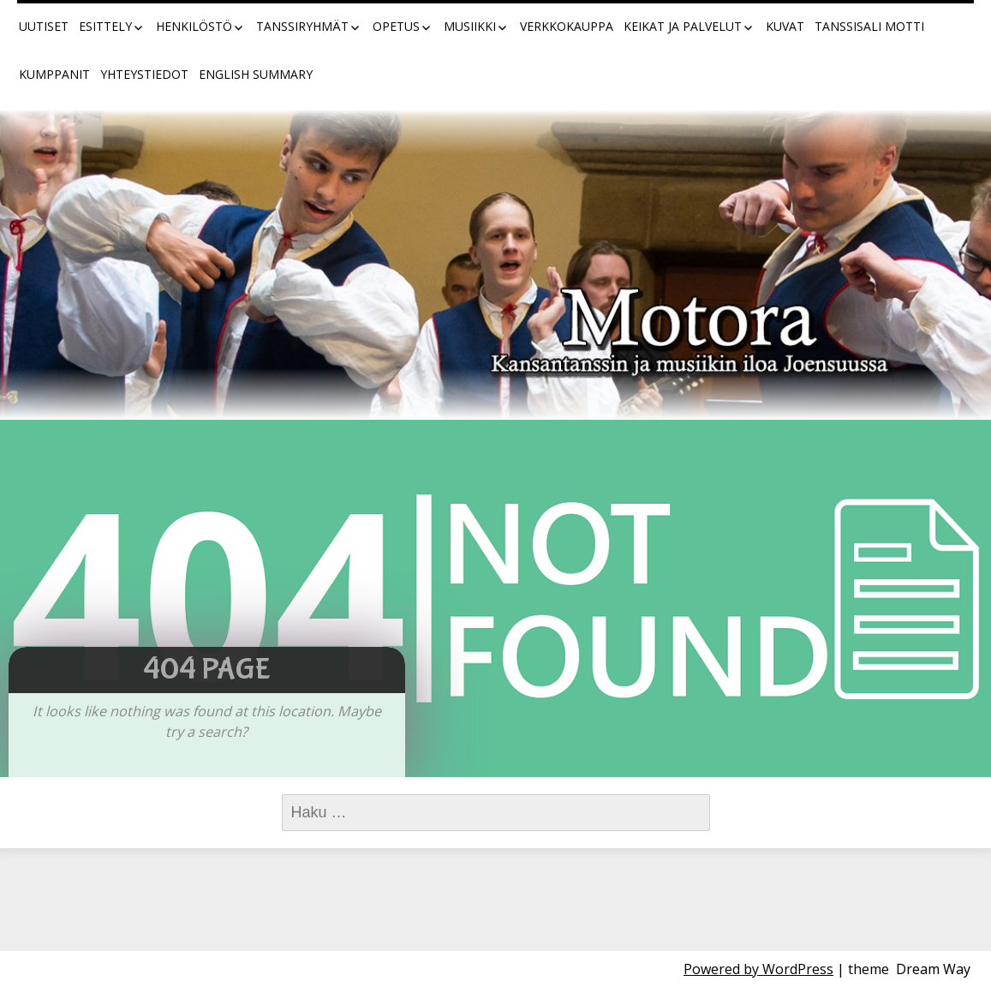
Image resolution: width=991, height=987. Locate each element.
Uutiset (44, 26)
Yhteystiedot (144, 74)
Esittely (105, 26)
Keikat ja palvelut (683, 26)
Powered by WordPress (758, 969)
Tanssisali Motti (869, 26)
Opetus (396, 26)
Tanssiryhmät (302, 26)
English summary (256, 74)
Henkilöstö (194, 26)
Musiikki (470, 26)
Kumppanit (54, 74)
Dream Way (933, 969)
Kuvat (785, 26)
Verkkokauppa (566, 26)
